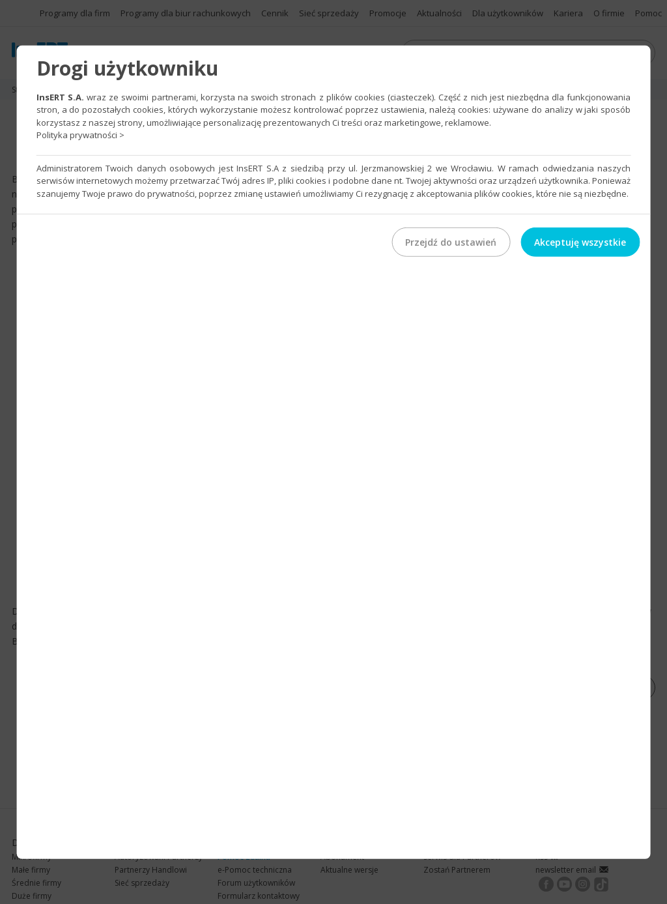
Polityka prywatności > (80, 135)
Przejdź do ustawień (450, 242)
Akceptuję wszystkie (580, 242)
